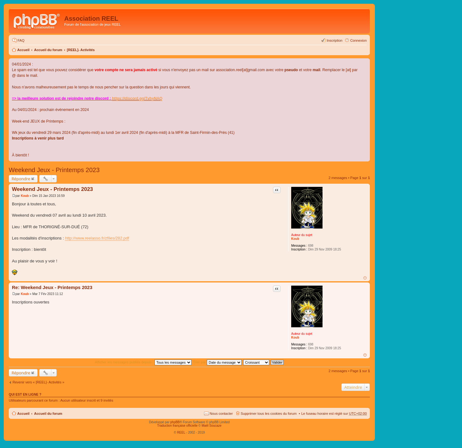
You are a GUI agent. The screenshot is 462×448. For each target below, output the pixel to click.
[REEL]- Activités (81, 50)
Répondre (21, 179)
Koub (295, 238)
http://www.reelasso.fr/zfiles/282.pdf (97, 238)
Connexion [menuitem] (358, 40)
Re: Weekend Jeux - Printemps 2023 (52, 287)
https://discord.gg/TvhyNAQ (137, 98)
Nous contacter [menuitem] (221, 413)
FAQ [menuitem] (21, 40)
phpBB (175, 422)
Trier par (217, 362)
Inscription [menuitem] (334, 40)
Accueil (23, 50)
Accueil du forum (48, 50)
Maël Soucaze (211, 425)
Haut (365, 278)
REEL (181, 432)
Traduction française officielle (177, 425)
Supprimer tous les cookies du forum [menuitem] (269, 413)
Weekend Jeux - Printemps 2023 (54, 169)
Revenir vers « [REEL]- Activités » (38, 382)
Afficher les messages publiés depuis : (143, 362)
